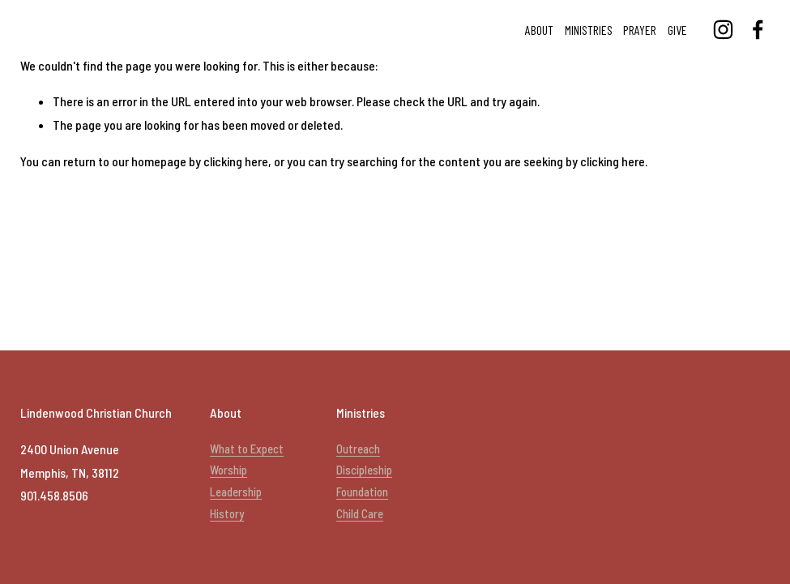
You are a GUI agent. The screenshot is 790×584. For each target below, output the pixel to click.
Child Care (359, 513)
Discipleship (364, 469)
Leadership (236, 491)
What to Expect (247, 448)
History (227, 513)
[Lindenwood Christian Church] (723, 29)
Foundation (362, 491)
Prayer (639, 29)
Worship (228, 469)
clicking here (235, 161)
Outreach (358, 448)
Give (677, 29)
